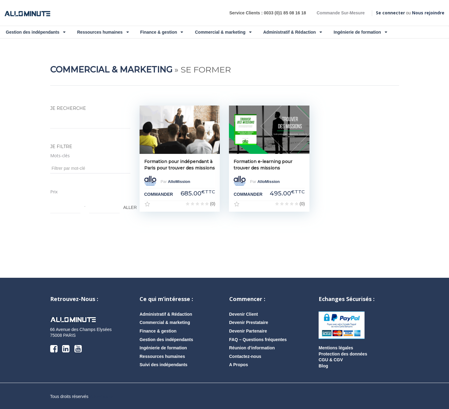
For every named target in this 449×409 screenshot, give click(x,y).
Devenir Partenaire (248, 331)
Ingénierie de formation (360, 32)
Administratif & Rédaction (292, 32)
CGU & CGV (331, 359)
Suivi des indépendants (163, 364)
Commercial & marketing (223, 32)
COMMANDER (158, 194)
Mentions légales (336, 347)
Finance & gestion (161, 32)
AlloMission (179, 182)
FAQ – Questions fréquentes (258, 339)
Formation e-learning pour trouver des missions (263, 165)
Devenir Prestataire (248, 322)
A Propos (238, 364)
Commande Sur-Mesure (340, 12)
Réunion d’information (252, 347)
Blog (323, 365)
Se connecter (390, 13)
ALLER (126, 207)
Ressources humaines (103, 32)
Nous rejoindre (428, 13)
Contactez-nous (245, 356)
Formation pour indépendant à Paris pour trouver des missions (179, 165)
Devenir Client (243, 314)
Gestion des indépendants (35, 32)
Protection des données (343, 353)
